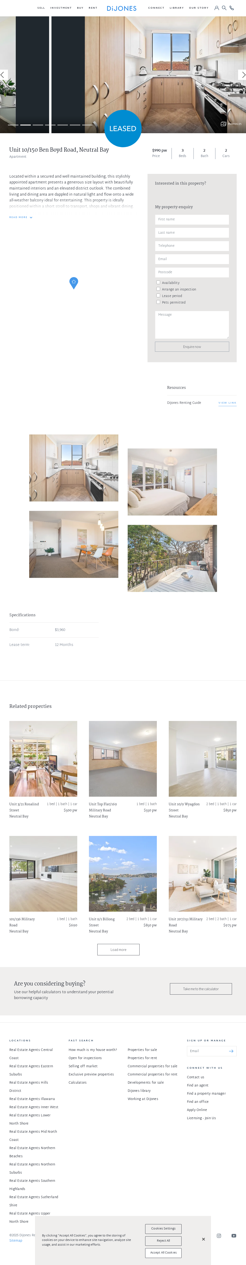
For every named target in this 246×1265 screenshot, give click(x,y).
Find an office (198, 1102)
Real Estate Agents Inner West (33, 1107)
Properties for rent (142, 1058)
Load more (118, 949)
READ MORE (18, 217)
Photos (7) (234, 124)
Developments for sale (146, 1083)
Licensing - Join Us (201, 1118)
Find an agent (198, 1086)
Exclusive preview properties (91, 1075)
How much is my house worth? (93, 1050)
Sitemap (15, 1241)
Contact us (195, 1077)
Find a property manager (206, 1094)
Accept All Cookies (163, 1253)
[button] (41, 8)
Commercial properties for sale (152, 1066)
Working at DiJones (143, 1099)
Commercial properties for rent (152, 1075)
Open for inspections (85, 1058)
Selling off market (83, 1066)
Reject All (163, 1241)
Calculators (78, 1083)
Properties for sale (142, 1050)
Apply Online (197, 1110)
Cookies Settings (163, 1229)
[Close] (203, 1239)
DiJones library (139, 1091)
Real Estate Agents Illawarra (32, 1099)
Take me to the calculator (201, 989)
